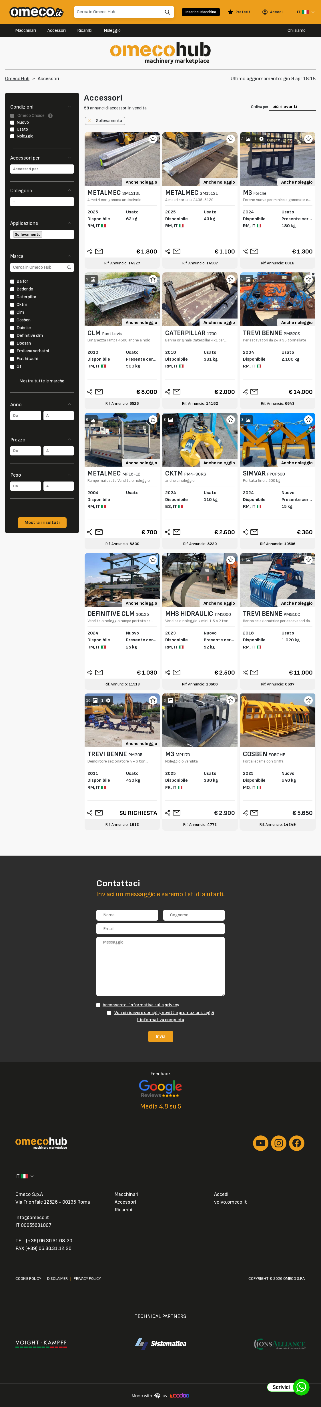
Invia (161, 1036)
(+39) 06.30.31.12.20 (48, 1248)
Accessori (56, 30)
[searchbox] (42, 169)
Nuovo (23, 122)
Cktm (22, 304)
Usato (22, 129)
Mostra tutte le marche (42, 381)
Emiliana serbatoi (33, 351)
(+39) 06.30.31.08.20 (49, 1241)
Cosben (24, 320)
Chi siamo (297, 30)
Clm (20, 312)
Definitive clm (30, 335)
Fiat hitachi (27, 358)
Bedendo (25, 289)
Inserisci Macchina (201, 11)
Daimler (24, 328)
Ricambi (84, 30)
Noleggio (112, 30)
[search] (42, 267)
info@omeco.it (32, 1218)
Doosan (24, 343)
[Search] (124, 12)
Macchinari (25, 30)
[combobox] (42, 169)
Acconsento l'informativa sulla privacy (141, 1005)
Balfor (22, 281)
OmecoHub (17, 79)
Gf (19, 366)
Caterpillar (27, 297)
